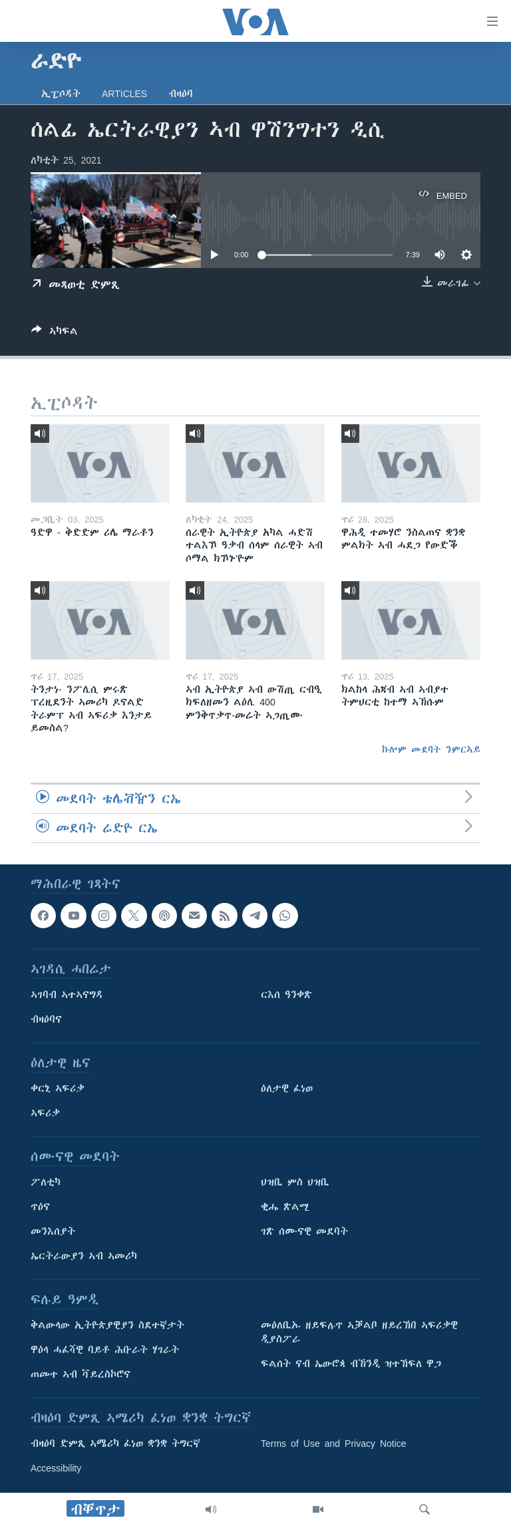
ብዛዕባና (46, 1019)
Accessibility (56, 1468)
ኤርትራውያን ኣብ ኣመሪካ (84, 1256)
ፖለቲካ (46, 1182)
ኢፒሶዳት (61, 94)
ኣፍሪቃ (45, 1113)
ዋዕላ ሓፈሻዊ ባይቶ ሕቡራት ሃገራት (105, 1350)
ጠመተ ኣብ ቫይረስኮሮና (80, 1374)
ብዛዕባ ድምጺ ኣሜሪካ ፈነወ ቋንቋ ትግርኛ (115, 1444)
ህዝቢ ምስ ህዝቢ (295, 1182)
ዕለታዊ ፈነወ (287, 1088)
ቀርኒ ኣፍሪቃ (58, 1088)
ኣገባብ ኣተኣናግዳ (67, 995)
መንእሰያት (53, 1231)
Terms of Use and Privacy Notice (334, 1444)
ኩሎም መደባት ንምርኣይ (431, 749)
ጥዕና (40, 1207)
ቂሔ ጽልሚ (285, 1207)
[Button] (54, 333)
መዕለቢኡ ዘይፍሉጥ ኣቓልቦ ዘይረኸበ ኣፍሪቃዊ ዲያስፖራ (359, 1332)
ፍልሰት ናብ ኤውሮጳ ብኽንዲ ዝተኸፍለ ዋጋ (351, 1364)
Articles (124, 94)
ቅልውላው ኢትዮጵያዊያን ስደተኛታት (107, 1325)
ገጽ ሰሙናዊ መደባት (304, 1231)
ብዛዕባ (180, 94)
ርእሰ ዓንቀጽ (286, 995)
